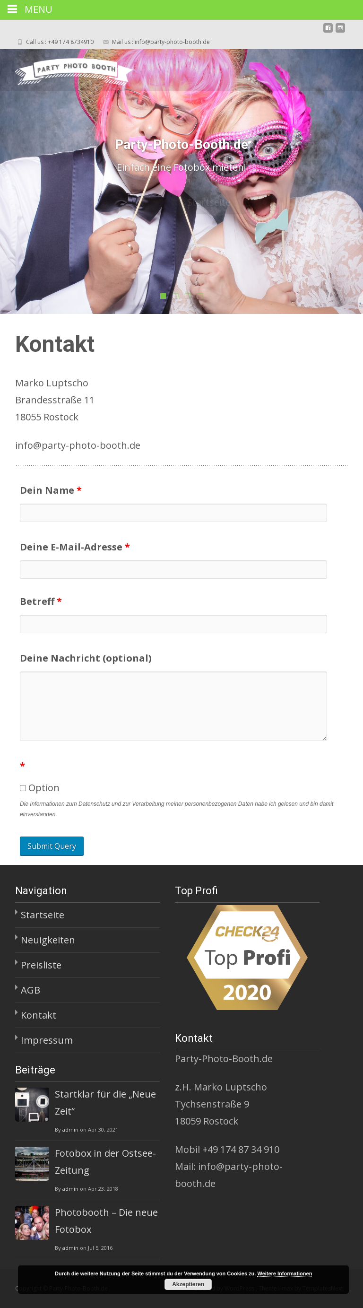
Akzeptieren (188, 1284)
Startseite (42, 914)
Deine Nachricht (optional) (86, 658)
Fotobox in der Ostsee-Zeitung (105, 1162)
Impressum (47, 1040)
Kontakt (38, 1015)
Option (40, 787)
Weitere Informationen (284, 1273)
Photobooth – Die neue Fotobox (106, 1221)
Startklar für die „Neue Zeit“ (105, 1102)
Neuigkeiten (48, 939)
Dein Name (51, 490)
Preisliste (41, 965)
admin (70, 1129)
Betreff (41, 601)
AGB (30, 990)
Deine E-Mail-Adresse (75, 547)
